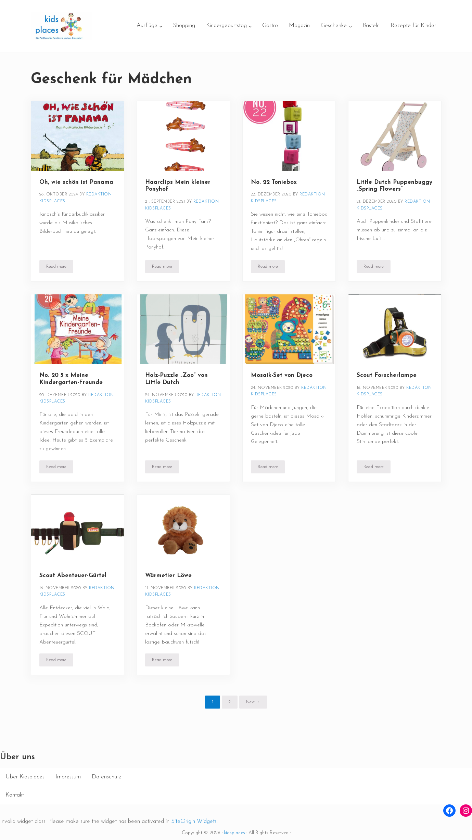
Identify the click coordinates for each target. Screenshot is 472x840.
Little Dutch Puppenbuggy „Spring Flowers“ (394, 185)
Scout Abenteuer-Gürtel (72, 575)
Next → (253, 702)
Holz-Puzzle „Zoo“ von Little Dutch (176, 378)
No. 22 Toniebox (274, 182)
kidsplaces (234, 833)
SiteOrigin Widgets (194, 821)
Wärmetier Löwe (168, 575)
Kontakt (14, 795)
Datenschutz (106, 777)
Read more (59, 267)
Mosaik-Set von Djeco (281, 375)
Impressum (68, 777)
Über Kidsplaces (24, 777)
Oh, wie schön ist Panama (76, 182)
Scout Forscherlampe (387, 375)
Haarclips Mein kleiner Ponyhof (178, 185)
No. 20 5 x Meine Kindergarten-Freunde (71, 378)
